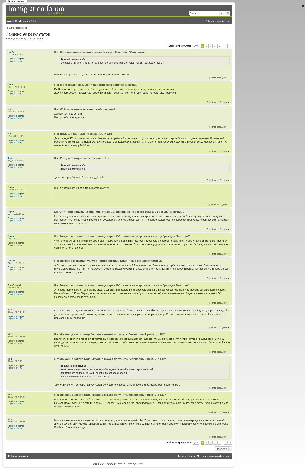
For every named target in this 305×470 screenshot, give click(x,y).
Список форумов (18, 28)
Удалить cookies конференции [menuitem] (214, 456)
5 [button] (219, 46)
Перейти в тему (15, 61)
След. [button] (230, 46)
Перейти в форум (16, 59)
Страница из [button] (196, 46)
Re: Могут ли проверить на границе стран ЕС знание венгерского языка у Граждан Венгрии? (122, 236)
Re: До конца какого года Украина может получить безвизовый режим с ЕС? (110, 334)
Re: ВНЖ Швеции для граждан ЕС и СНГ (83, 133)
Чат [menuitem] (34, 21)
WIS (9, 134)
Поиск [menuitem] (25, 21)
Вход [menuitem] (227, 21)
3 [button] (210, 46)
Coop (10, 85)
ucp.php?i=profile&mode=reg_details (83, 177)
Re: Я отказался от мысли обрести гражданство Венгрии (95, 84)
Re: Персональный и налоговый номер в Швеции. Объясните (99, 52)
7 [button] (225, 46)
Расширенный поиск (227, 13)
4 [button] (215, 46)
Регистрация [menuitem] (214, 21)
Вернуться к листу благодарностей (25, 38)
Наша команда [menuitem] (188, 456)
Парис (11, 187)
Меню (14, 21)
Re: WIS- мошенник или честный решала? (84, 109)
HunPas (11, 52)
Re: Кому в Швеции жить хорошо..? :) (81, 158)
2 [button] (206, 46)
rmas (10, 109)
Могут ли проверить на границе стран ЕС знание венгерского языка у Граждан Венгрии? (119, 211)
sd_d (10, 334)
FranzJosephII (14, 285)
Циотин (11, 261)
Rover (10, 158)
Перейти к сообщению (217, 78)
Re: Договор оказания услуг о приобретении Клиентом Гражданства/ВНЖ (108, 260)
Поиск (222, 13)
